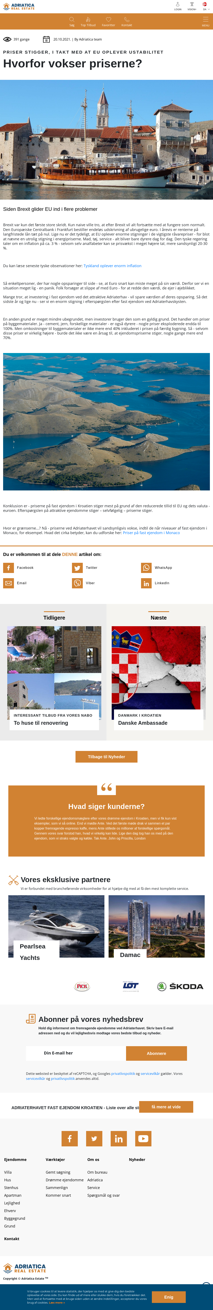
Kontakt (126, 25)
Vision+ (192, 9)
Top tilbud (88, 25)
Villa (8, 1172)
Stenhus (11, 1187)
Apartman (12, 1195)
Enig (168, 1297)
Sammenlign (57, 1187)
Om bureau (97, 1172)
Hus (7, 1179)
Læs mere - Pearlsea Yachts (56, 928)
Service (93, 1187)
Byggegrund (14, 1218)
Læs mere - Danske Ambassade (159, 672)
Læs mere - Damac (157, 928)
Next (197, 819)
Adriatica (95, 1179)
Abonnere (156, 1053)
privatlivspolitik (123, 1073)
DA (204, 9)
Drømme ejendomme (65, 1179)
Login (177, 9)
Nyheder (137, 1159)
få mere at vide (166, 1107)
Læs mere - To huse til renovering (53, 672)
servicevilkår (151, 1073)
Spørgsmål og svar (103, 1195)
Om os (93, 1159)
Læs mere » (56, 1302)
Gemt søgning (58, 1172)
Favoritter (108, 25)
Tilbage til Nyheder (106, 756)
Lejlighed (12, 1202)
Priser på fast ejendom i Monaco (151, 532)
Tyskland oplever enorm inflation (112, 265)
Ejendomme (15, 1159)
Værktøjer (55, 1159)
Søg (71, 25)
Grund (9, 1226)
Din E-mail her (58, 1053)
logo (18, 6)
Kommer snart (58, 1195)
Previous (16, 819)
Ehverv (10, 1210)
